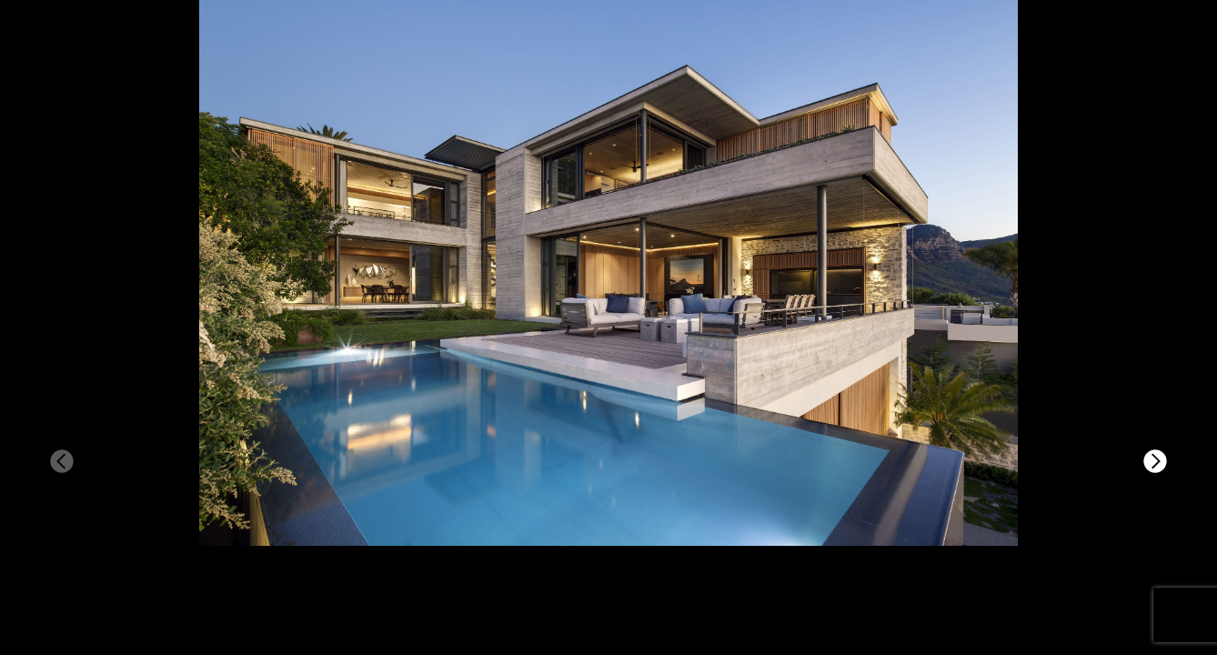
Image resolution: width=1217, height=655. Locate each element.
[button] (1155, 461)
